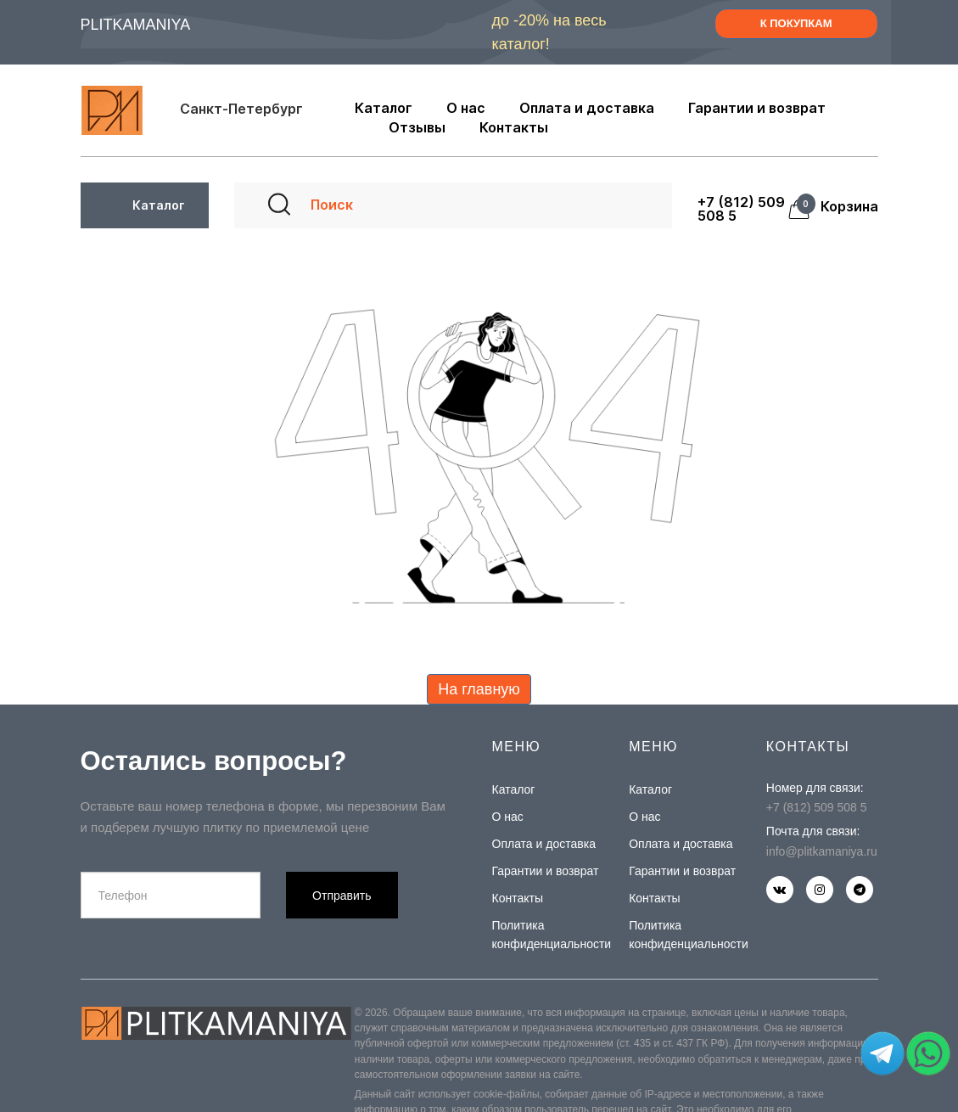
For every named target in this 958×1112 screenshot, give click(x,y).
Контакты (517, 898)
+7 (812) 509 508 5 (741, 209)
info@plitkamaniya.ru (821, 851)
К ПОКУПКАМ (796, 23)
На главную (479, 689)
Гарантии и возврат (545, 871)
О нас (508, 816)
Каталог (513, 789)
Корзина (844, 207)
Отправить (341, 895)
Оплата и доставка (544, 844)
